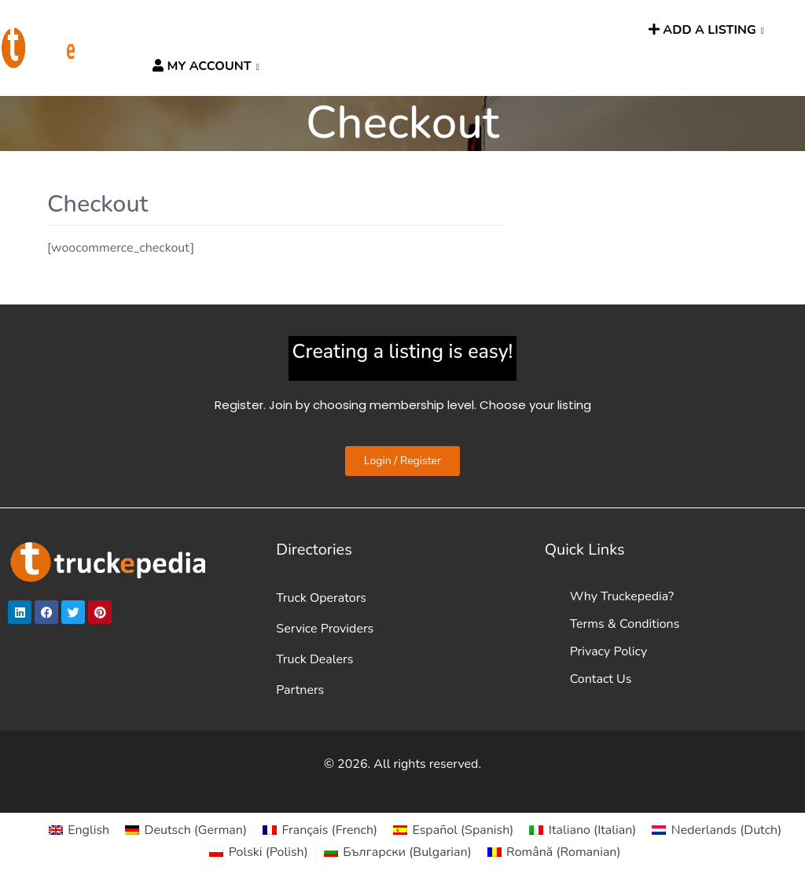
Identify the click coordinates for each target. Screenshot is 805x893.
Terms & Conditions (625, 624)
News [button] (454, 30)
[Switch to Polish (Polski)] (258, 852)
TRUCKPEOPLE (533, 30)
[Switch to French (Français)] (320, 830)
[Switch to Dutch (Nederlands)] (716, 830)
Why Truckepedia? (622, 596)
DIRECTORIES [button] (234, 30)
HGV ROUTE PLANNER (358, 30)
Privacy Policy (609, 651)
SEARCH (612, 30)
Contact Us (601, 679)
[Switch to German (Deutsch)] (186, 830)
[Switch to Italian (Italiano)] (582, 830)
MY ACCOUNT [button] (202, 66)
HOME (167, 30)
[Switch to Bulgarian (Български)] (398, 852)
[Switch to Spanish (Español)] (453, 830)
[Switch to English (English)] (79, 830)
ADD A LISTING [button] (702, 30)
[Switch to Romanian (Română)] (554, 852)
